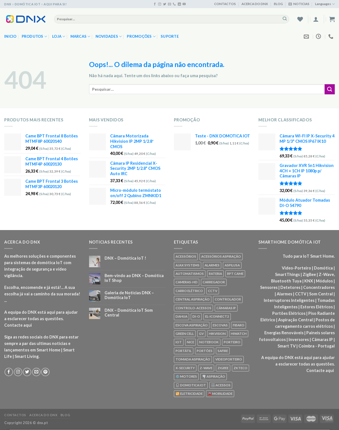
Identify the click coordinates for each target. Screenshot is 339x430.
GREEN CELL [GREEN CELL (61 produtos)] (185, 333)
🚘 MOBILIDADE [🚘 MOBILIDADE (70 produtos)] (220, 393)
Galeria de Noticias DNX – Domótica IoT (129, 295)
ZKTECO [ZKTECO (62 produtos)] (240, 368)
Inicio (10, 36)
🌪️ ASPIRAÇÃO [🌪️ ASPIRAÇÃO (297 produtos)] (213, 376)
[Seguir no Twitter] (164, 4)
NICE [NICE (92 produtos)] (190, 342)
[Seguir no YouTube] (184, 4)
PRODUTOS (34, 36)
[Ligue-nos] (174, 4)
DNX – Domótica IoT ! (125, 258)
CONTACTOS (225, 4)
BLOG (278, 4)
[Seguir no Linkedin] (179, 4)
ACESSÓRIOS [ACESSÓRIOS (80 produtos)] (186, 256)
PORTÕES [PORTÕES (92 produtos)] (204, 351)
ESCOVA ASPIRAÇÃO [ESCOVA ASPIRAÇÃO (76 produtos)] (192, 325)
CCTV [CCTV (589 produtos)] (212, 291)
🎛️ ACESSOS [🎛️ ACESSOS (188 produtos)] (221, 385)
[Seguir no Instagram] (159, 4)
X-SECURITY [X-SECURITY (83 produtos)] (185, 368)
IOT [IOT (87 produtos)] (179, 342)
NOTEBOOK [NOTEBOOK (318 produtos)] (209, 342)
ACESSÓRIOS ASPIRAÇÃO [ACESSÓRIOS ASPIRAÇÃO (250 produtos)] (221, 256)
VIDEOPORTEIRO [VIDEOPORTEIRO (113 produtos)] (228, 359)
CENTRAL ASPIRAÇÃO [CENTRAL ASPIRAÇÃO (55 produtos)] (193, 299)
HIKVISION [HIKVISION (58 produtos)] (217, 333)
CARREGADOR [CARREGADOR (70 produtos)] (214, 282)
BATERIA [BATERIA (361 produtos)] (215, 273)
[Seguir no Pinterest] (45, 372)
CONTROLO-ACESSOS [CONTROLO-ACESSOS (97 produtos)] (193, 308)
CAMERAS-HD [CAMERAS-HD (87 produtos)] (187, 282)
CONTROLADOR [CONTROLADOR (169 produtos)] (228, 299)
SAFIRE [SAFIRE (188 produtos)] (223, 351)
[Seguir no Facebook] (154, 4)
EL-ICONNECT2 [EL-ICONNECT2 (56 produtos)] (217, 316)
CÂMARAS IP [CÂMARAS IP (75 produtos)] (226, 308)
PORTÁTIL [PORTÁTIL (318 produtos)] (184, 351)
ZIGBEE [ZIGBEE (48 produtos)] (223, 368)
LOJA (58, 36)
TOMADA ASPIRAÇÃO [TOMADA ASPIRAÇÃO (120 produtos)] (193, 359)
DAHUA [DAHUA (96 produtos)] (181, 316)
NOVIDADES (109, 36)
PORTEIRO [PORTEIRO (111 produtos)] (232, 342)
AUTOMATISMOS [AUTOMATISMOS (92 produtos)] (190, 273)
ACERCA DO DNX (254, 4)
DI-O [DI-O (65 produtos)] (196, 316)
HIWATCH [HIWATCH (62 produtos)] (239, 333)
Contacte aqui (18, 325)
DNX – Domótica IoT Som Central (129, 312)
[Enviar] (284, 19)
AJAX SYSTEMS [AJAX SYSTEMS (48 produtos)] (188, 265)
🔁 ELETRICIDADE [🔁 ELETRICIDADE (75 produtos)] (189, 393)
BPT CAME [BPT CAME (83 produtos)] (235, 273)
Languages (325, 4)
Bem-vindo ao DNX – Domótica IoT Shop (134, 278)
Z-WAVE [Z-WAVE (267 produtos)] (206, 368)
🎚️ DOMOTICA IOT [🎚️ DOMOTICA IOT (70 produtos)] (191, 385)
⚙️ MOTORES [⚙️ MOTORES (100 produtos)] (186, 376)
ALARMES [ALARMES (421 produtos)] (212, 265)
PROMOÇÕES (141, 36)
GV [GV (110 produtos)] (201, 333)
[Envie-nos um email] (169, 4)
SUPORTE (170, 36)
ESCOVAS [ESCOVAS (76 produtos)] (220, 325)
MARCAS (80, 36)
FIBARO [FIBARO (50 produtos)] (238, 325)
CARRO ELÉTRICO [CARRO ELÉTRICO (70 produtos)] (189, 291)
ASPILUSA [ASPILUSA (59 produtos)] (232, 265)
